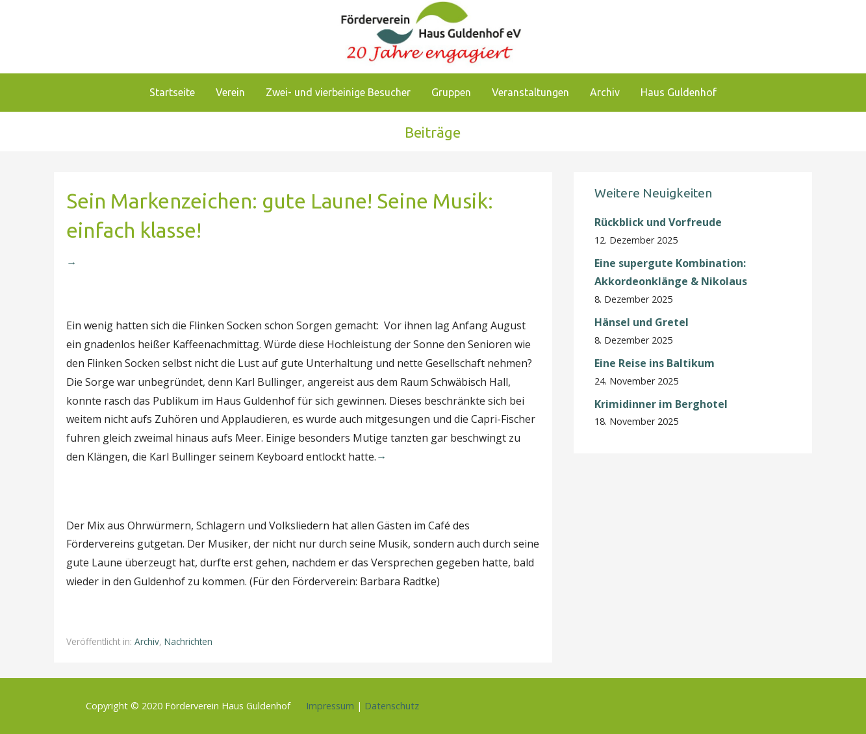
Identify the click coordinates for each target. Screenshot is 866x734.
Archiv (605, 92)
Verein (230, 92)
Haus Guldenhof (679, 92)
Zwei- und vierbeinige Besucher (338, 92)
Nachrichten (188, 641)
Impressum (330, 706)
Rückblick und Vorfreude (658, 222)
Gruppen (451, 92)
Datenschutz (391, 706)
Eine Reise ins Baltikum (655, 363)
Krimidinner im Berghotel (661, 404)
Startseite (172, 92)
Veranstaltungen (530, 92)
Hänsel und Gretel (641, 322)
